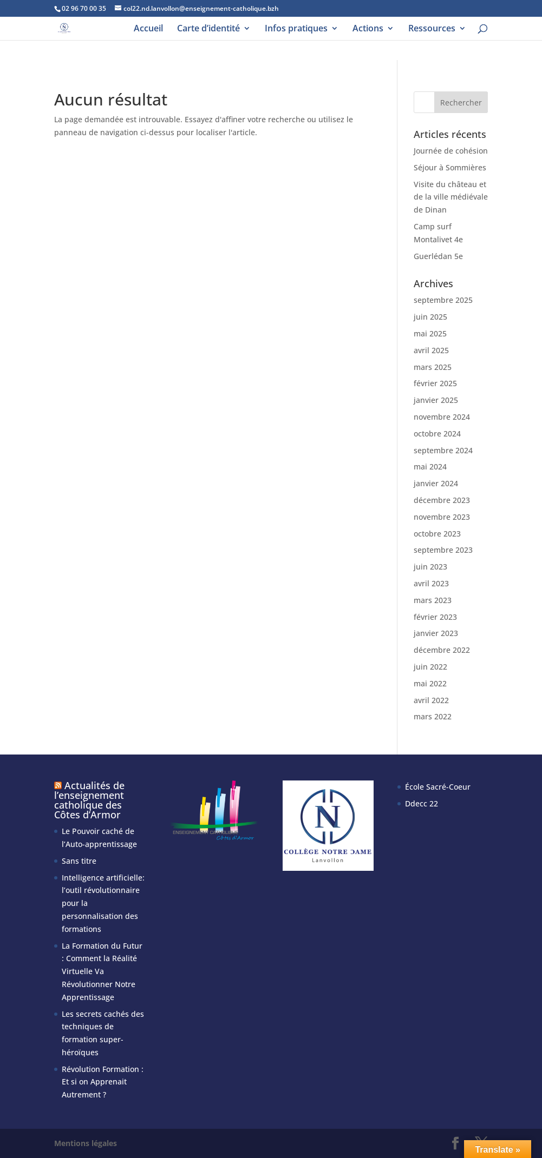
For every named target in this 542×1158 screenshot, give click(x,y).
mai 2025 (430, 333)
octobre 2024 (437, 433)
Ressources (431, 29)
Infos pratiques (296, 29)
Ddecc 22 (421, 803)
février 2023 (435, 617)
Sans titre (79, 861)
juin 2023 (430, 566)
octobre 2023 (437, 533)
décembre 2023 (442, 500)
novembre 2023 (442, 517)
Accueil (148, 29)
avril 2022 (431, 700)
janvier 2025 (436, 400)
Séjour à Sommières (450, 167)
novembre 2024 (442, 417)
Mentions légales (85, 1143)
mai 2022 (430, 683)
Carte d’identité (208, 29)
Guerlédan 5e (438, 256)
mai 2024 (430, 466)
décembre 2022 (442, 650)
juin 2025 (430, 317)
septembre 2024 (443, 450)
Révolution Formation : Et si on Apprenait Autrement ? (102, 1082)
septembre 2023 (443, 550)
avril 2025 (431, 350)
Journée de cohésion (451, 150)
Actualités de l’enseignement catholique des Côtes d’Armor (89, 800)
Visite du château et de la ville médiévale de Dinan (451, 197)
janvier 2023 (436, 633)
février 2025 (435, 383)
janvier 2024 (436, 483)
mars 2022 (433, 716)
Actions (367, 29)
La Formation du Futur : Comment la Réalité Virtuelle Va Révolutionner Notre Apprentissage (102, 971)
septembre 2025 (443, 300)
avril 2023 (431, 583)
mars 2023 (433, 600)
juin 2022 (430, 666)
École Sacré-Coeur (438, 787)
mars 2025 (433, 367)
